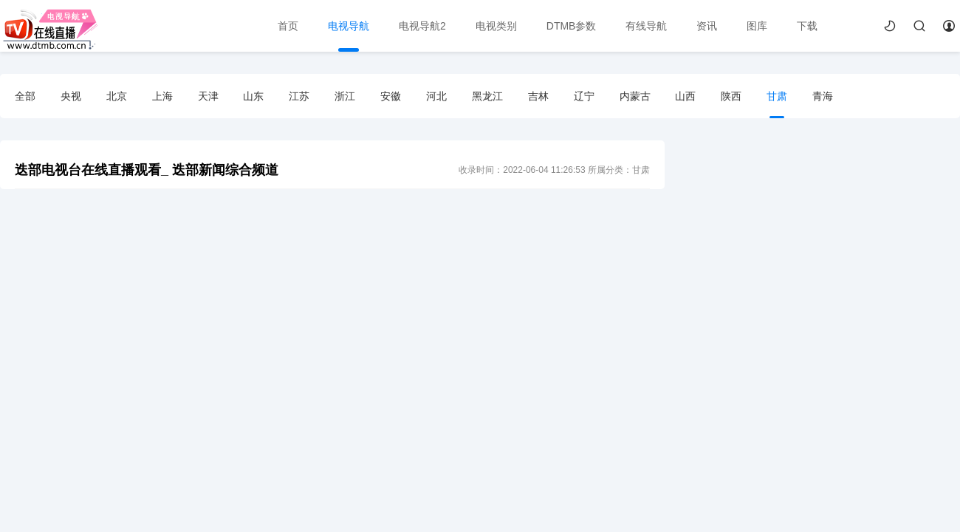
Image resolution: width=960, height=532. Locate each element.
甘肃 (777, 96)
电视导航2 (422, 26)
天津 (208, 96)
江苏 (299, 96)
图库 (757, 26)
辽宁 (584, 96)
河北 (436, 96)
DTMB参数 (571, 26)
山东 (253, 96)
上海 (162, 96)
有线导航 (646, 26)
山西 (685, 96)
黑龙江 (487, 96)
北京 (116, 96)
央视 (71, 96)
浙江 (345, 96)
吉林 (538, 96)
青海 (822, 96)
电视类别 (496, 26)
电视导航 (348, 26)
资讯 (706, 26)
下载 (807, 26)
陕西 (731, 96)
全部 (25, 96)
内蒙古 (635, 96)
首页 (288, 26)
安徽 (390, 96)
